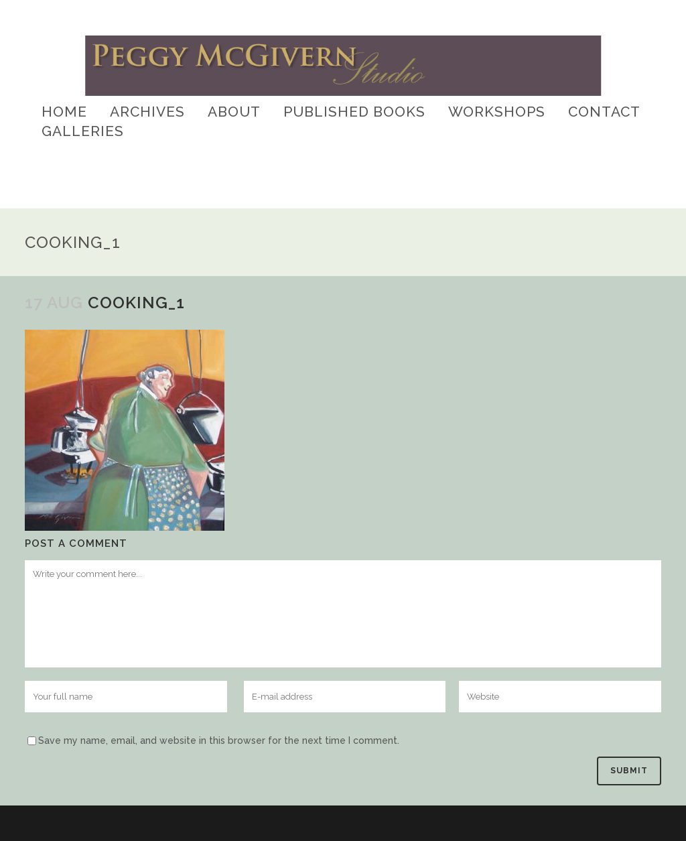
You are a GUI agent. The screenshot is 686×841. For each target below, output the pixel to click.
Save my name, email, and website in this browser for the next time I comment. (218, 740)
